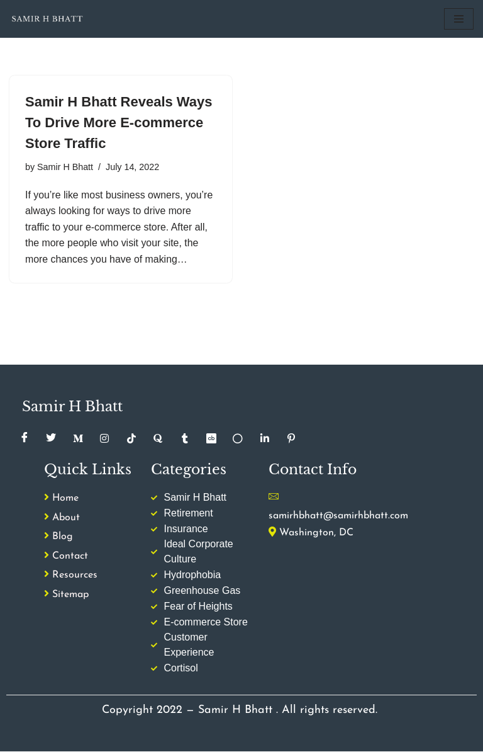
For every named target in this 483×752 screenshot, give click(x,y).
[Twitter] (51, 439)
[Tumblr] (184, 439)
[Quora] (157, 439)
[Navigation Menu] (459, 19)
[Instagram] (104, 439)
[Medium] (78, 439)
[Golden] (238, 439)
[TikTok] (131, 439)
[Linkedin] (264, 439)
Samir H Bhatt (65, 167)
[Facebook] (24, 439)
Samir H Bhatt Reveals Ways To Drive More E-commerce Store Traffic (119, 122)
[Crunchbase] (211, 439)
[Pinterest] (291, 439)
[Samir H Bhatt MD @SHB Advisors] (47, 19)
